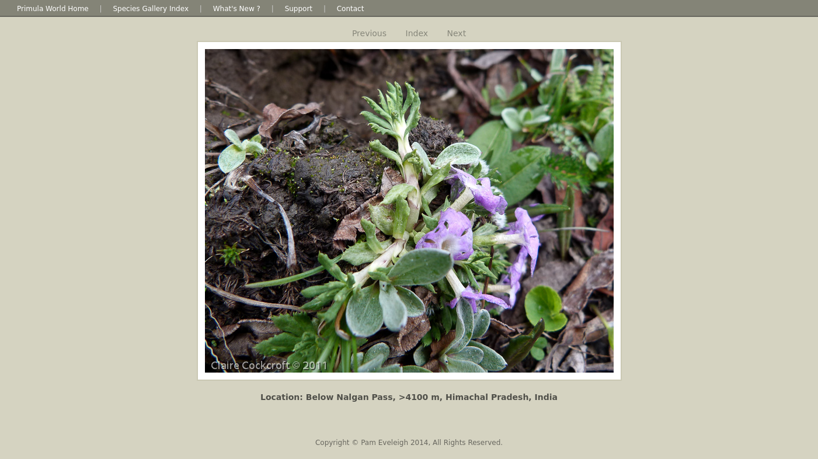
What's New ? (236, 9)
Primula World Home (53, 9)
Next (457, 33)
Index (417, 33)
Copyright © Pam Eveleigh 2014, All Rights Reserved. (409, 443)
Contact (350, 9)
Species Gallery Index (151, 9)
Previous (369, 33)
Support (298, 9)
